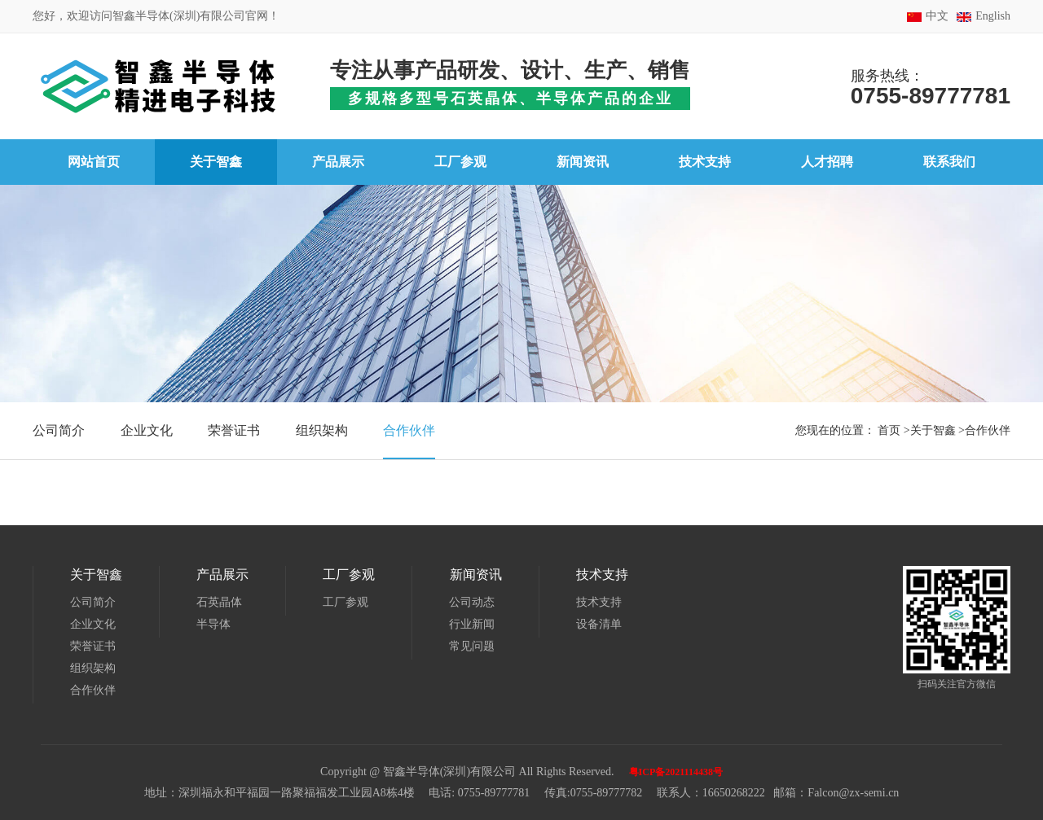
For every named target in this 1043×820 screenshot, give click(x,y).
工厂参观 (349, 574)
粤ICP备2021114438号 (676, 772)
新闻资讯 (475, 574)
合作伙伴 (409, 430)
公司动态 (472, 602)
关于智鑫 (933, 430)
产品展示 (222, 574)
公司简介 (59, 430)
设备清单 (598, 624)
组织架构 (322, 430)
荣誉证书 (234, 430)
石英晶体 (219, 602)
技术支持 (601, 574)
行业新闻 (472, 624)
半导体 (213, 624)
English (992, 16)
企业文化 (147, 430)
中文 (937, 16)
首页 (889, 430)
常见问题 (472, 646)
